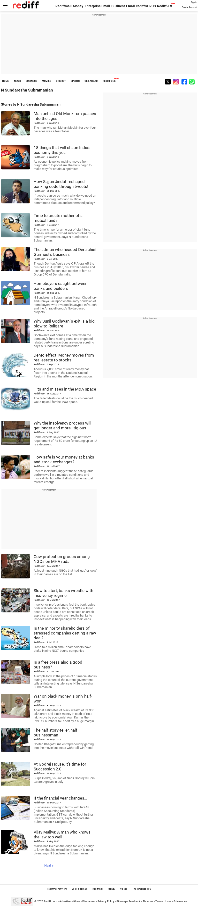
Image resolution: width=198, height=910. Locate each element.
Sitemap (121, 901)
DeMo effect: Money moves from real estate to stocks (64, 357)
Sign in (194, 2)
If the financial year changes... (60, 798)
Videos (123, 888)
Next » (49, 866)
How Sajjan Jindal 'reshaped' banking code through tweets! (61, 184)
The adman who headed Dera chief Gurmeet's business (65, 252)
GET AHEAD (91, 81)
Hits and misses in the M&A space (65, 389)
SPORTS (75, 81)
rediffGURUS (146, 6)
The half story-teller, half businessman (55, 732)
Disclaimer (88, 901)
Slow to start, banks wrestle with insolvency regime (63, 593)
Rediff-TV (164, 6)
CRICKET (61, 81)
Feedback (134, 901)
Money (78, 6)
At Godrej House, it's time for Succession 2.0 (60, 766)
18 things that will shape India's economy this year (62, 150)
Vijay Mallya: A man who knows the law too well (62, 834)
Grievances (180, 901)
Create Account (189, 7)
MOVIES (46, 81)
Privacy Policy (106, 901)
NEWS (17, 81)
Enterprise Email (97, 6)
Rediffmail (63, 6)
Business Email (123, 6)
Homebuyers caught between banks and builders (60, 286)
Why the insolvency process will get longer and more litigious (62, 425)
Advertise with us (69, 901)
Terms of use (163, 901)
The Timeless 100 (141, 888)
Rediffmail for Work (57, 888)
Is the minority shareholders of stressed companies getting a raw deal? (65, 633)
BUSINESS (31, 81)
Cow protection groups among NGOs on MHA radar (62, 559)
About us (148, 901)
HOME (5, 81)
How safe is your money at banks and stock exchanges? (64, 459)
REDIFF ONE (109, 81)
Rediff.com (50, 901)
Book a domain (80, 888)
